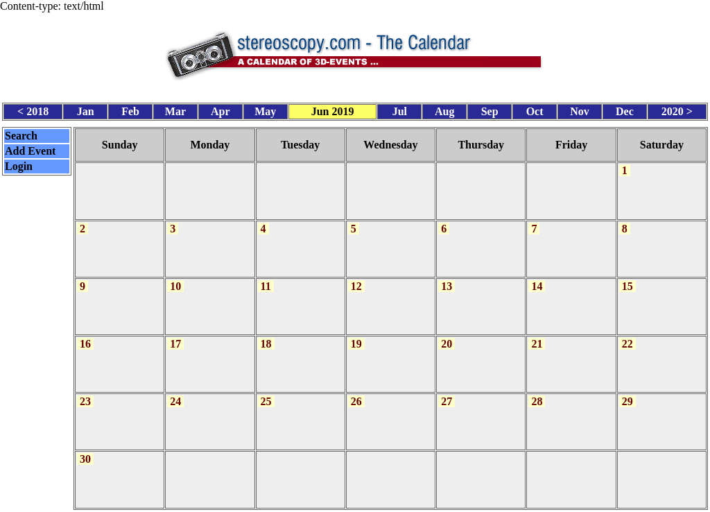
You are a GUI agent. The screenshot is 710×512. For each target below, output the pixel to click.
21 (536, 336)
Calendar (316, 505)
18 (266, 336)
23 (85, 392)
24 (175, 392)
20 (446, 336)
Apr (220, 109)
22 (627, 336)
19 (356, 336)
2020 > (677, 109)
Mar (175, 109)
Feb (130, 109)
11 (266, 279)
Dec (625, 109)
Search (21, 133)
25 (266, 392)
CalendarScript (385, 505)
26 (356, 392)
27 (446, 392)
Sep (490, 109)
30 (85, 448)
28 (536, 392)
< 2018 (33, 109)
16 (85, 336)
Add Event (30, 148)
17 (175, 336)
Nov (579, 109)
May (265, 109)
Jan (85, 109)
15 (627, 279)
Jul (399, 109)
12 (356, 279)
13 (446, 279)
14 (536, 279)
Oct (535, 109)
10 (175, 279)
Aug (444, 109)
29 (627, 392)
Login (19, 163)
